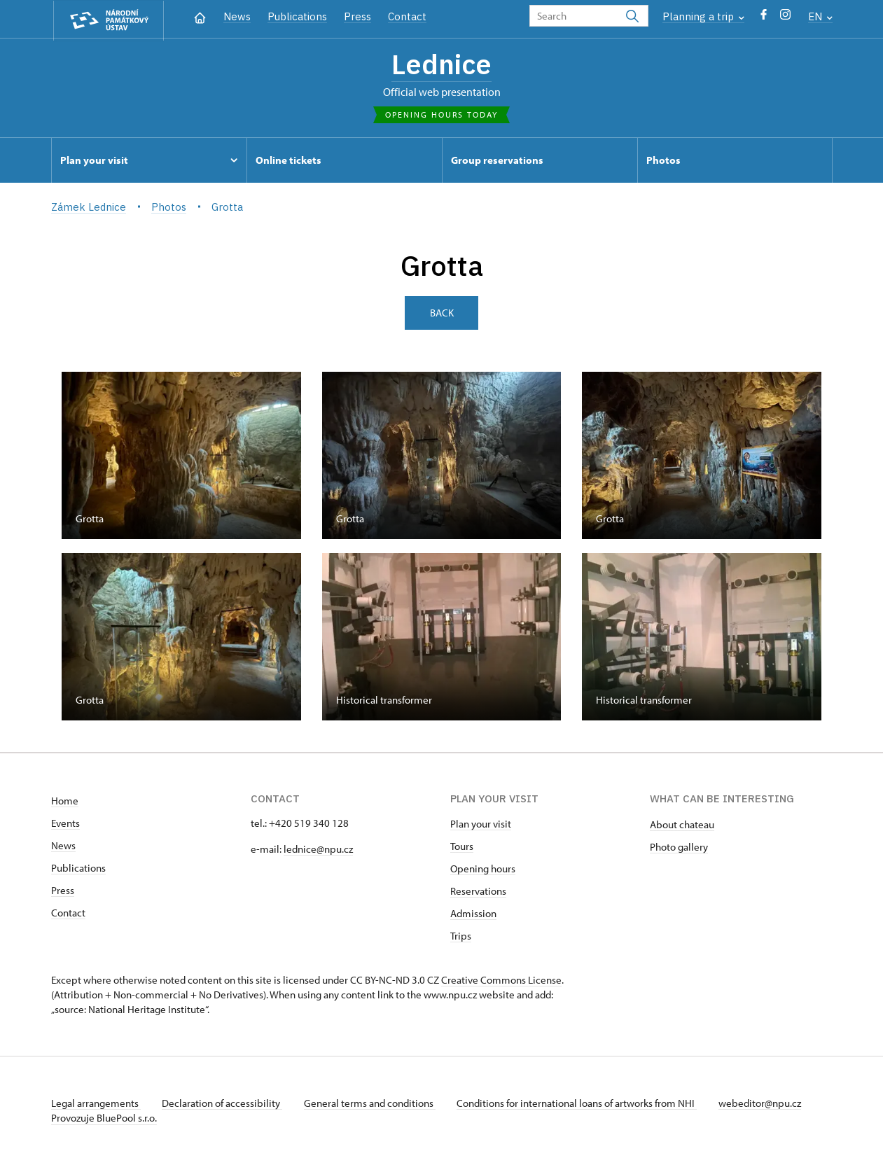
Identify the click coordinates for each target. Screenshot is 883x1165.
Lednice (441, 65)
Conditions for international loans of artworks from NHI (580, 1103)
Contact (407, 16)
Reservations (478, 891)
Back (442, 313)
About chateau (682, 825)
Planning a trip (703, 16)
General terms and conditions (372, 1103)
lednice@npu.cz (318, 849)
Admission (473, 914)
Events (65, 823)
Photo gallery (679, 847)
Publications (297, 16)
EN (820, 16)
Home (64, 801)
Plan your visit (480, 824)
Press (357, 16)
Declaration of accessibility (223, 1103)
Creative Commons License (501, 980)
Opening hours (482, 869)
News (237, 16)
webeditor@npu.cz (764, 1103)
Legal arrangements (96, 1103)
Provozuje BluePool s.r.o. (104, 1118)
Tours (461, 846)
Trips (460, 936)
